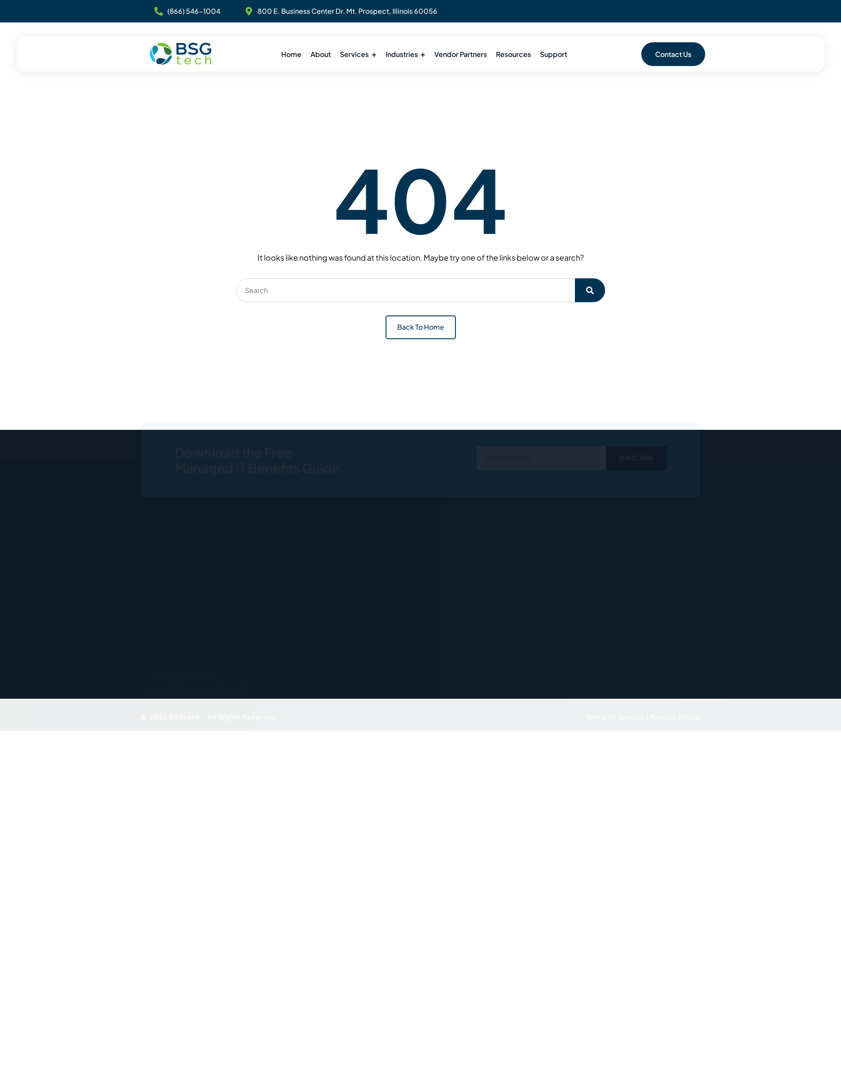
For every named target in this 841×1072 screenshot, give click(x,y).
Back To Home (420, 326)
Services (354, 54)
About (321, 54)
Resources (513, 54)
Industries (402, 54)
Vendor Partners (460, 54)
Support (553, 54)
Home (291, 54)
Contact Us (673, 54)
